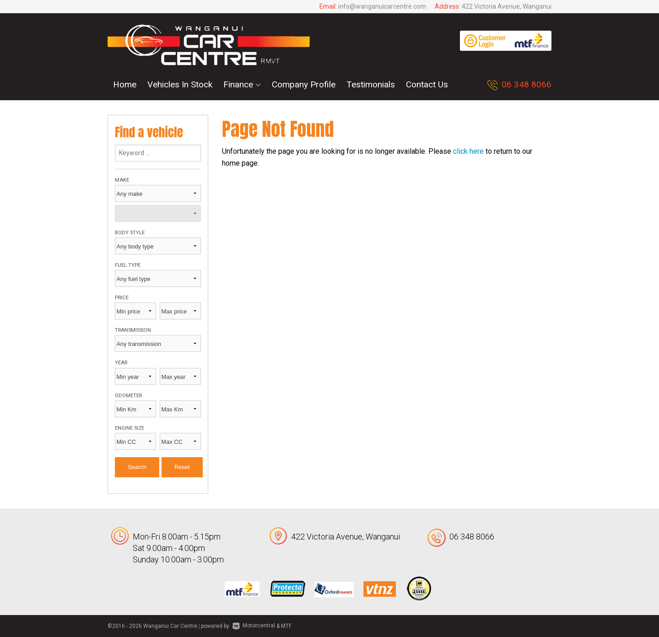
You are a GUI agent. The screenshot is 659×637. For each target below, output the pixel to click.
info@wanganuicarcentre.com (382, 6)
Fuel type (127, 265)
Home (124, 84)
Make (122, 180)
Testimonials (370, 84)
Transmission (133, 330)
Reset (182, 467)
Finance (242, 84)
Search (137, 467)
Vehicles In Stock (179, 84)
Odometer (128, 396)
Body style (130, 233)
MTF (286, 625)
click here (468, 151)
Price (122, 298)
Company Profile (303, 84)
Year (121, 363)
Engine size (129, 428)
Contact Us (427, 84)
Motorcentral (253, 625)
